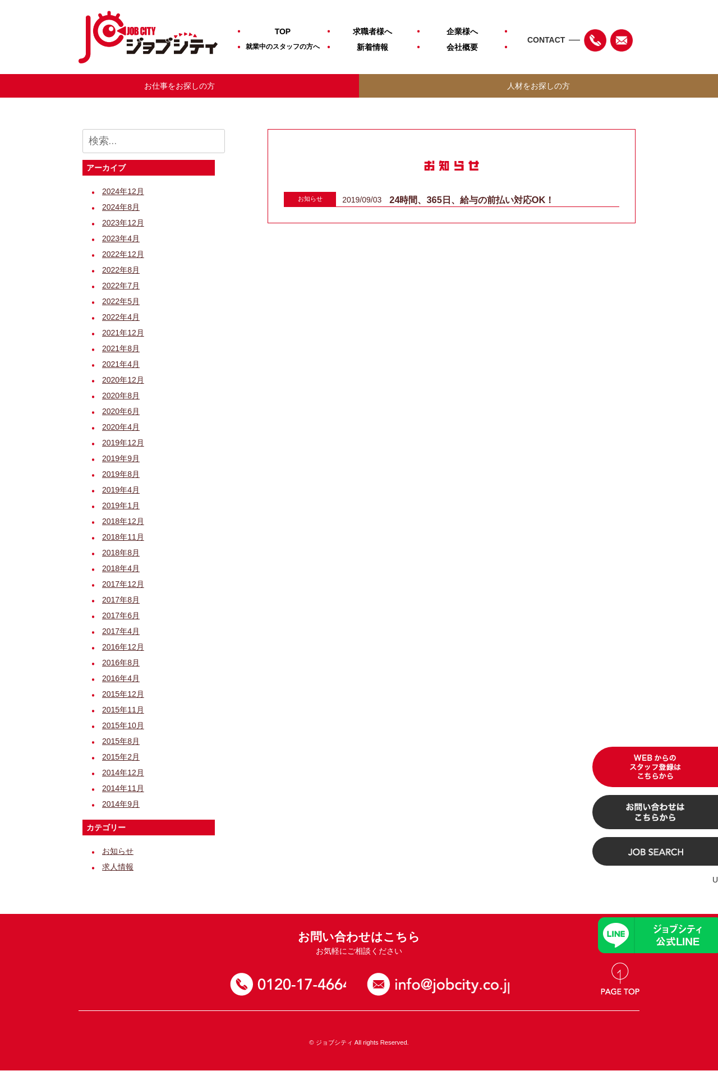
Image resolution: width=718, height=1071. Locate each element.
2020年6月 (121, 411)
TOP (283, 31)
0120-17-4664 (290, 984)
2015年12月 (123, 694)
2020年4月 (121, 427)
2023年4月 (121, 239)
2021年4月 (121, 364)
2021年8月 (121, 348)
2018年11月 (123, 537)
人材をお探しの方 (538, 85)
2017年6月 (121, 616)
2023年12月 (123, 223)
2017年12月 (123, 584)
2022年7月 (121, 286)
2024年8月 (121, 207)
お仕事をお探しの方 (179, 85)
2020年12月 (123, 380)
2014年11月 (123, 788)
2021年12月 (123, 333)
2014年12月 (123, 773)
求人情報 (118, 867)
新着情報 (372, 47)
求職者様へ (372, 31)
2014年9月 (121, 804)
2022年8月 (121, 270)
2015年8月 (121, 741)
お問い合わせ (441, 984)
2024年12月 (123, 191)
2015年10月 (123, 725)
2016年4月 (121, 678)
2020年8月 (121, 396)
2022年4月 (121, 317)
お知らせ (118, 851)
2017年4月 (121, 631)
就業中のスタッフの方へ (283, 46)
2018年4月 (121, 568)
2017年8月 (121, 600)
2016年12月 (123, 647)
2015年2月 (121, 757)
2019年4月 (121, 490)
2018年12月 (123, 521)
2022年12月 (123, 254)
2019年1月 (121, 506)
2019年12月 (123, 443)
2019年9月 (121, 458)
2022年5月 (121, 301)
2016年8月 (121, 663)
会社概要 (462, 47)
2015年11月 (123, 710)
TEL (595, 40)
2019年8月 (121, 474)
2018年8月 (121, 553)
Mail (621, 40)
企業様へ (462, 31)
